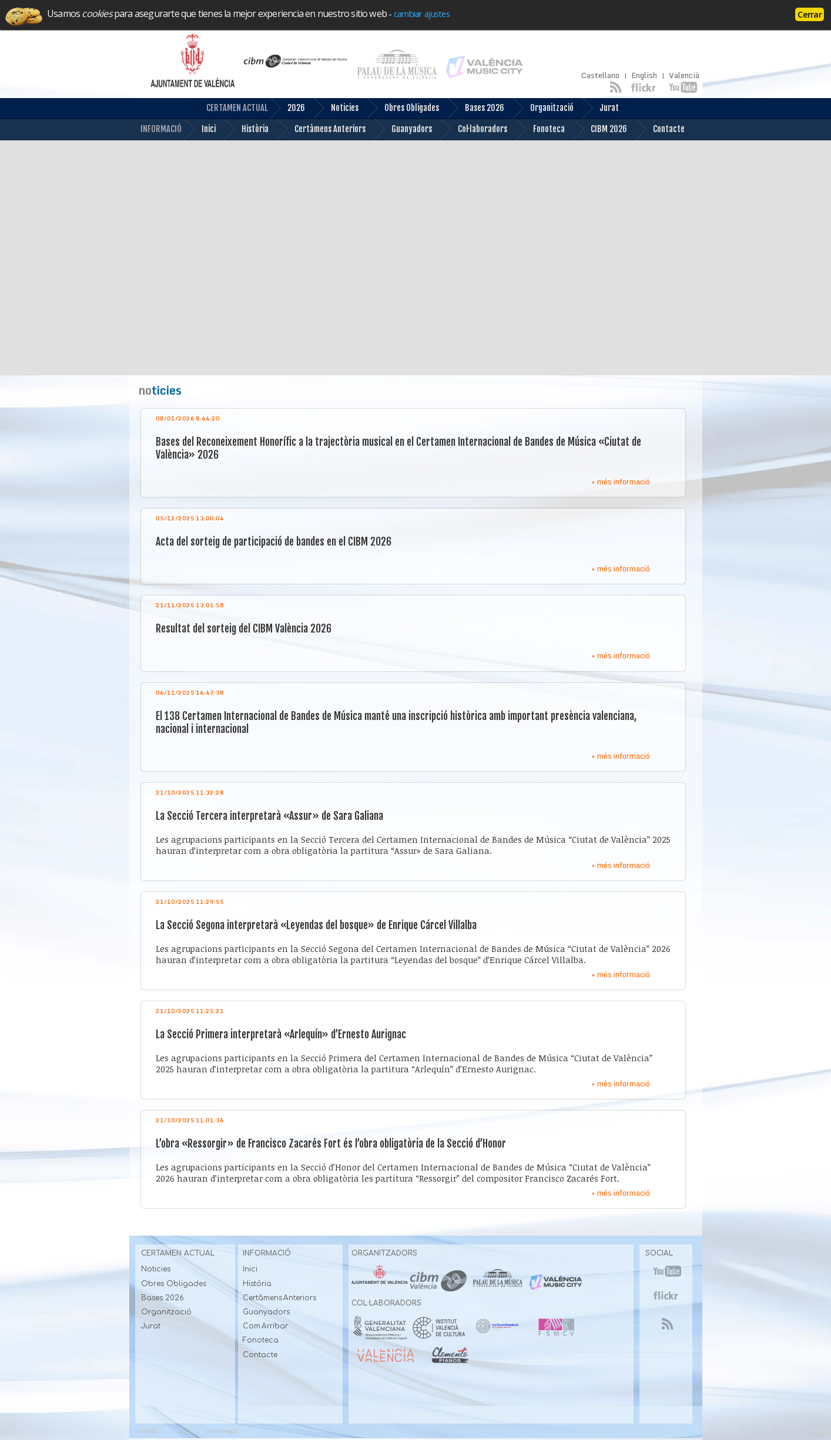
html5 (147, 1431)
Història (246, 129)
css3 (184, 1431)
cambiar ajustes (422, 13)
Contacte (660, 129)
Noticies (335, 108)
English (644, 75)
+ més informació (620, 481)
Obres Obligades (402, 108)
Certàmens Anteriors (321, 129)
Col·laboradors (473, 129)
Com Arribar (266, 1326)
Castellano (600, 75)
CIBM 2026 (599, 129)
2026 (287, 108)
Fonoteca (540, 129)
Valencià (684, 75)
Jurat (600, 108)
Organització (543, 108)
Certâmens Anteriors (280, 1298)
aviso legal (221, 1431)
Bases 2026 (475, 108)
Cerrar (810, 14)
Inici (199, 129)
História (257, 1284)
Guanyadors (402, 129)
